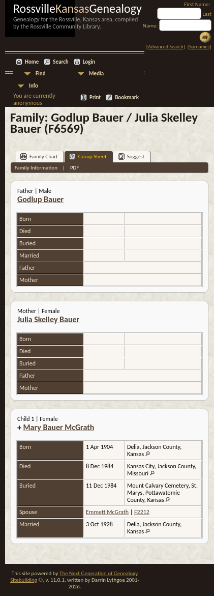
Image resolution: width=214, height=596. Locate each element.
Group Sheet (88, 156)
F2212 (141, 512)
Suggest (131, 156)
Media (96, 73)
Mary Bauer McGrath (59, 427)
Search (60, 62)
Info (33, 85)
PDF (74, 167)
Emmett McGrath (107, 512)
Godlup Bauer (40, 199)
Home (32, 62)
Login (89, 62)
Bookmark (127, 97)
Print (95, 97)
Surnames (199, 46)
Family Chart (39, 156)
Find (41, 73)
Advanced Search (165, 46)
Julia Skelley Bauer (48, 319)
